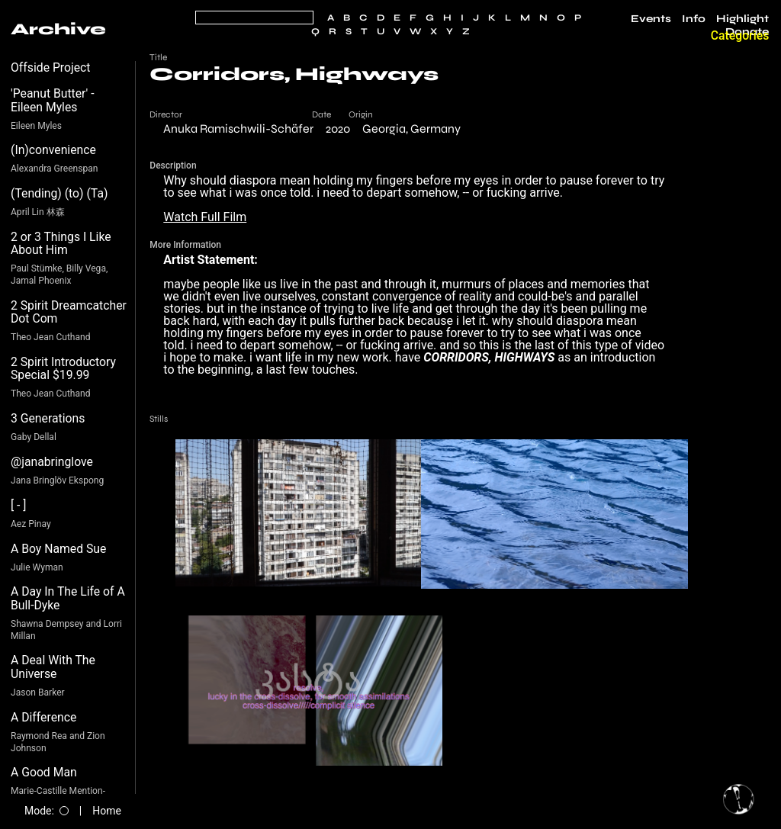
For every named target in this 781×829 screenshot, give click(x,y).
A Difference (43, 717)
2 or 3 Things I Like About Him (61, 243)
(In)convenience (53, 149)
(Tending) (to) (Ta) (59, 193)
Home (106, 811)
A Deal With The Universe (53, 667)
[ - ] (19, 505)
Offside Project (51, 67)
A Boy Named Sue (58, 548)
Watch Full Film (204, 217)
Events (651, 19)
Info (693, 19)
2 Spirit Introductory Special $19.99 (63, 368)
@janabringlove (52, 461)
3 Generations (48, 418)
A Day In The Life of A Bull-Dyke (68, 598)
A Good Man (44, 772)
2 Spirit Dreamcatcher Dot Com (69, 312)
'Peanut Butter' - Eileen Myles (53, 100)
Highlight (742, 19)
